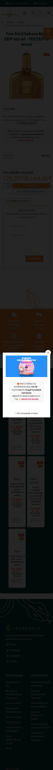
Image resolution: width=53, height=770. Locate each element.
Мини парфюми (30, 399)
